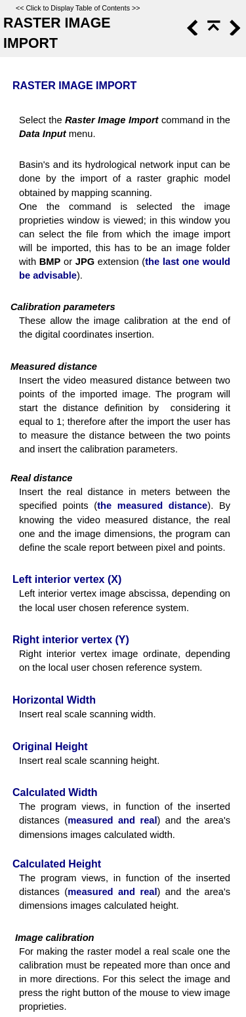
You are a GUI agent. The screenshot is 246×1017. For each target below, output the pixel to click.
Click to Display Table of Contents (78, 8)
